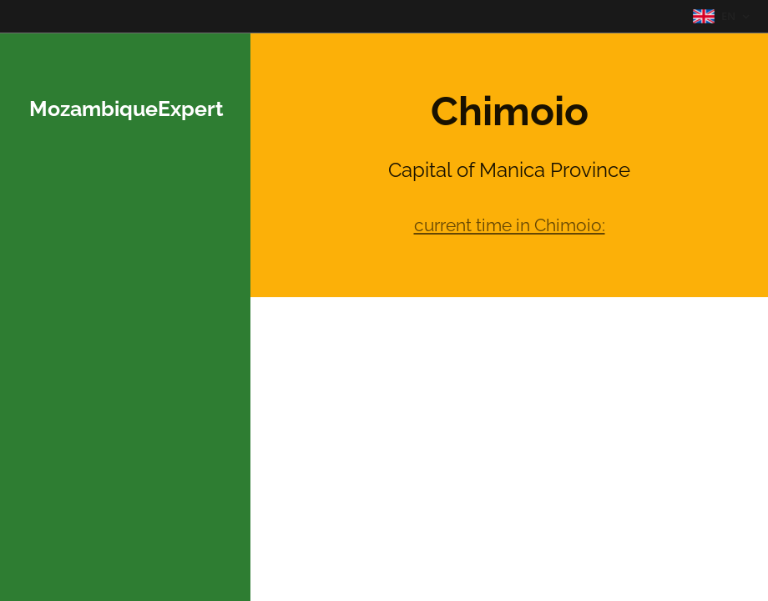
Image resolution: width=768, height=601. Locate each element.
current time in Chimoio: (509, 225)
